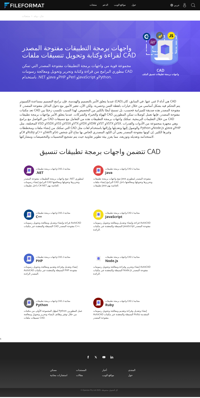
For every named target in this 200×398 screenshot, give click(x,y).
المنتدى (133, 371)
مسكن (50, 371)
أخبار (105, 371)
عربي (174, 5)
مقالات (78, 376)
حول (134, 5)
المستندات (80, 371)
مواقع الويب (120, 5)
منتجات (92, 5)
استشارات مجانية (56, 376)
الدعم (105, 5)
